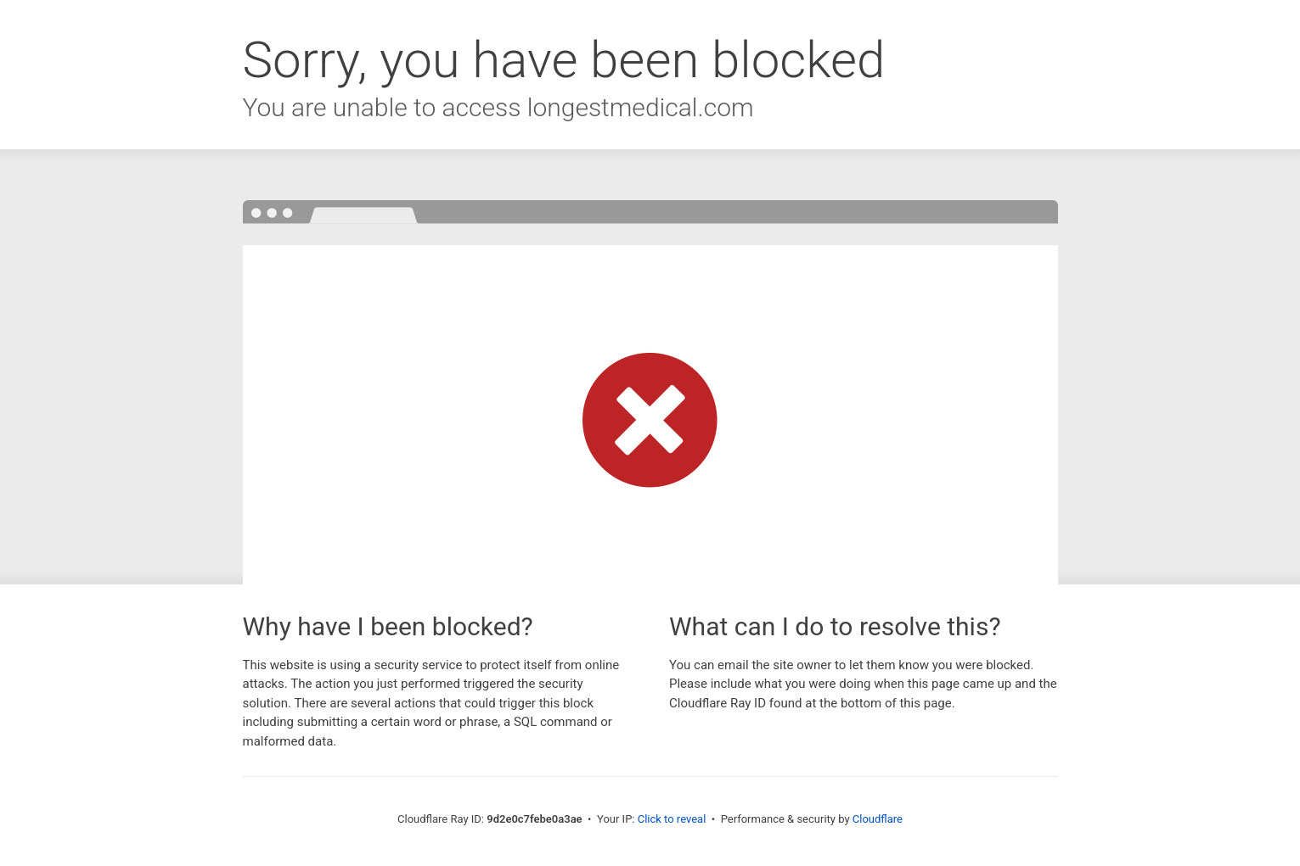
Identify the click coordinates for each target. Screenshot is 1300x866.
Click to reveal (672, 819)
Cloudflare (878, 819)
